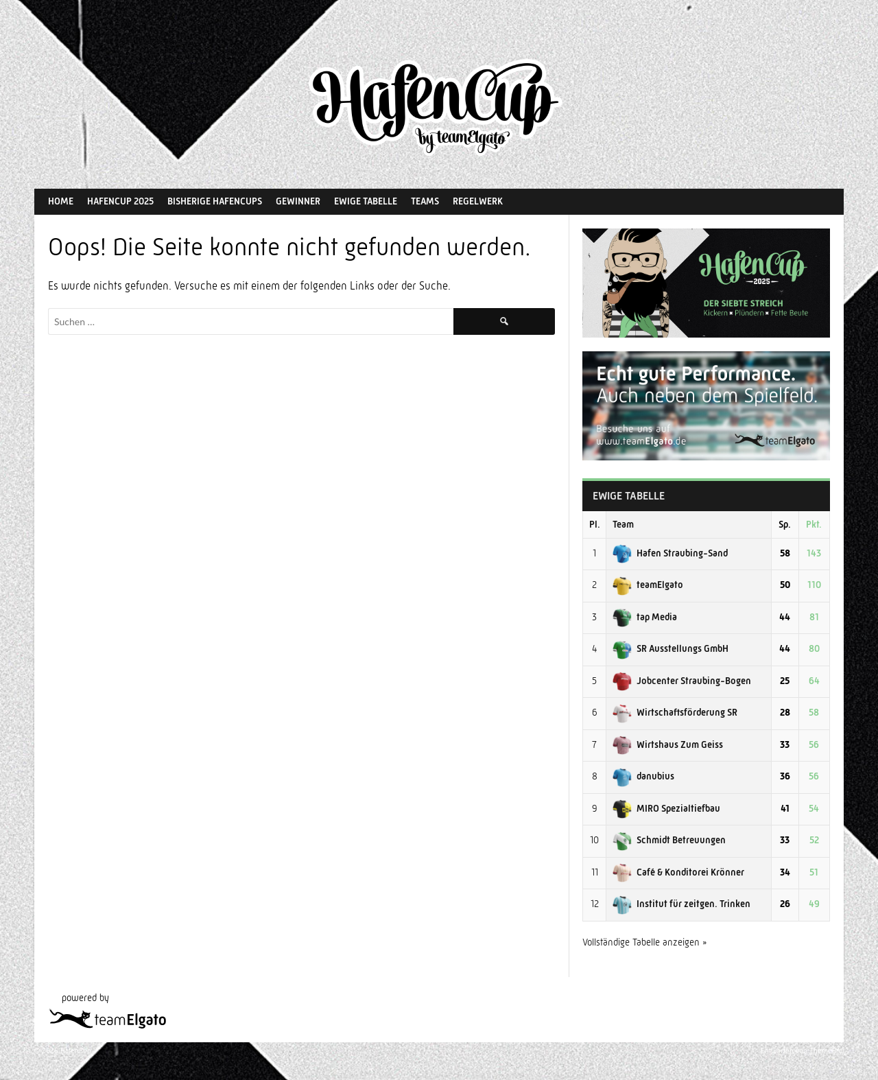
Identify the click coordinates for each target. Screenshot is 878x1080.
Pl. (594, 524)
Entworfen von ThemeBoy (802, 1050)
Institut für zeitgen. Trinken (681, 903)
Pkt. (814, 524)
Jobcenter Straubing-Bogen (682, 680)
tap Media (645, 616)
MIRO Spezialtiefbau (666, 808)
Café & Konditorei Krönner (678, 872)
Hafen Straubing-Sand (670, 553)
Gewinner (298, 201)
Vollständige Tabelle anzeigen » (644, 942)
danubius (643, 776)
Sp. (785, 524)
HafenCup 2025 (120, 201)
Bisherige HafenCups (214, 201)
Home (60, 201)
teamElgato (648, 584)
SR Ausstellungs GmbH (670, 648)
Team (623, 524)
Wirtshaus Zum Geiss (668, 744)
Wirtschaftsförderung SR (675, 712)
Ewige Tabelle (365, 201)
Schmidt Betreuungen (669, 839)
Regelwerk (478, 201)
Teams (425, 201)
